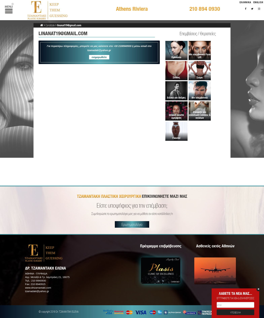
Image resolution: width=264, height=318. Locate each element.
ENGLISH (258, 2)
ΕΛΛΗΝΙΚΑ (245, 2)
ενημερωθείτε (99, 57)
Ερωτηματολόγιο (132, 224)
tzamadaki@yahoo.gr (37, 291)
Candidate (50, 25)
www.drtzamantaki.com (38, 287)
